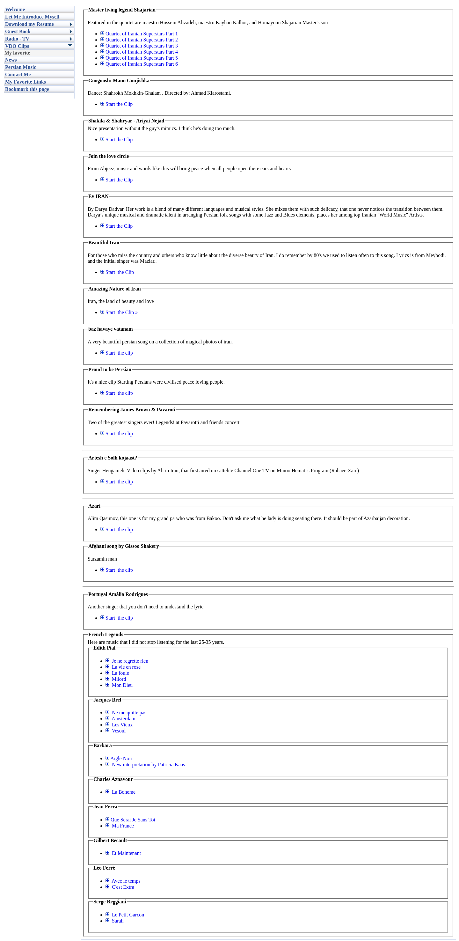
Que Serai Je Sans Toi (130, 819)
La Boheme (120, 792)
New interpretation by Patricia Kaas (145, 764)
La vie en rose (123, 667)
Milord (116, 679)
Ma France (120, 825)
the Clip (116, 104)
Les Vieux (119, 724)
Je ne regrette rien (127, 661)
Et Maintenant (123, 853)
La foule (117, 673)
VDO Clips (17, 46)
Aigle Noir (119, 758)
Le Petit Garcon (125, 914)
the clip (116, 353)
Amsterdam (120, 718)
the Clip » (119, 312)
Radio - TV (17, 38)
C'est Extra (120, 887)
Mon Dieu (119, 685)
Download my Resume (29, 24)
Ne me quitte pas (126, 712)
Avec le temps (123, 881)
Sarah (114, 920)
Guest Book (18, 31)
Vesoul (116, 730)
